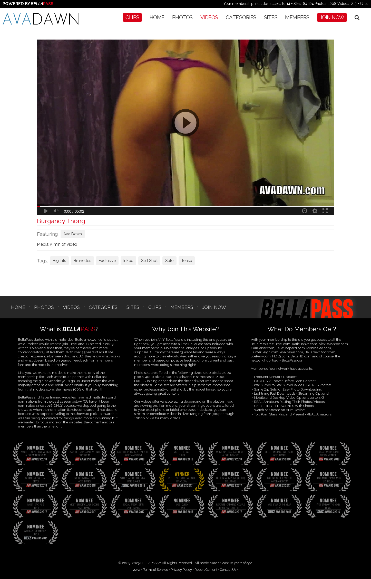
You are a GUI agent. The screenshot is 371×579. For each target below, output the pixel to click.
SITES (271, 17)
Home (157, 17)
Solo (169, 260)
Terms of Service (155, 570)
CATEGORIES (241, 17)
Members (297, 17)
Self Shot (149, 260)
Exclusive (107, 260)
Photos (182, 17)
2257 (136, 570)
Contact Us (228, 570)
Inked (128, 260)
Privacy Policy (181, 570)
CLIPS (132, 17)
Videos (209, 17)
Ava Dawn (72, 234)
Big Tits (59, 260)
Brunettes (82, 260)
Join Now (332, 17)
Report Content (205, 570)
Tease (186, 260)
